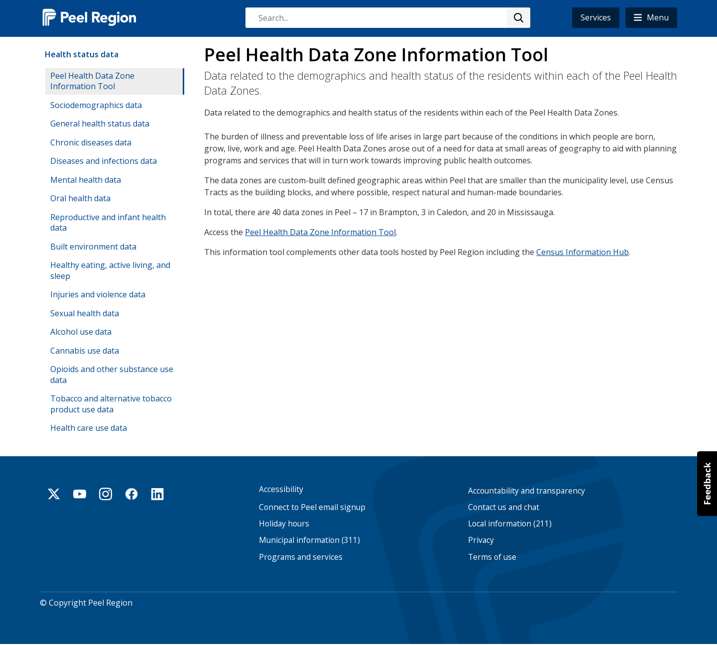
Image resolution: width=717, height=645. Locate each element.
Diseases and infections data (103, 160)
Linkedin (157, 494)
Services (596, 17)
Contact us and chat (503, 507)
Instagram (106, 494)
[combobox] (387, 17)
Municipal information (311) (309, 540)
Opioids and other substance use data (111, 375)
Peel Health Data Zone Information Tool (320, 231)
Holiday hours (284, 523)
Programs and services (301, 557)
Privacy (481, 540)
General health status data (99, 123)
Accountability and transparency (526, 491)
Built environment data (93, 246)
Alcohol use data (81, 331)
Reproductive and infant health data (108, 223)
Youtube (80, 494)
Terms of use (492, 557)
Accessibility (281, 489)
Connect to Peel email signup (312, 507)
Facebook (131, 494)
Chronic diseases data (90, 142)
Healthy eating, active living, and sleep (110, 270)
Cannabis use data (84, 350)
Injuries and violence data (97, 294)
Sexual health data (84, 313)
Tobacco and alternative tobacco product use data (111, 404)
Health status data (82, 54)
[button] (651, 17)
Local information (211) (510, 523)
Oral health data (80, 198)
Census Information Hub (582, 251)
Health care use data (88, 427)
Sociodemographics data (96, 105)
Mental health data (85, 179)
